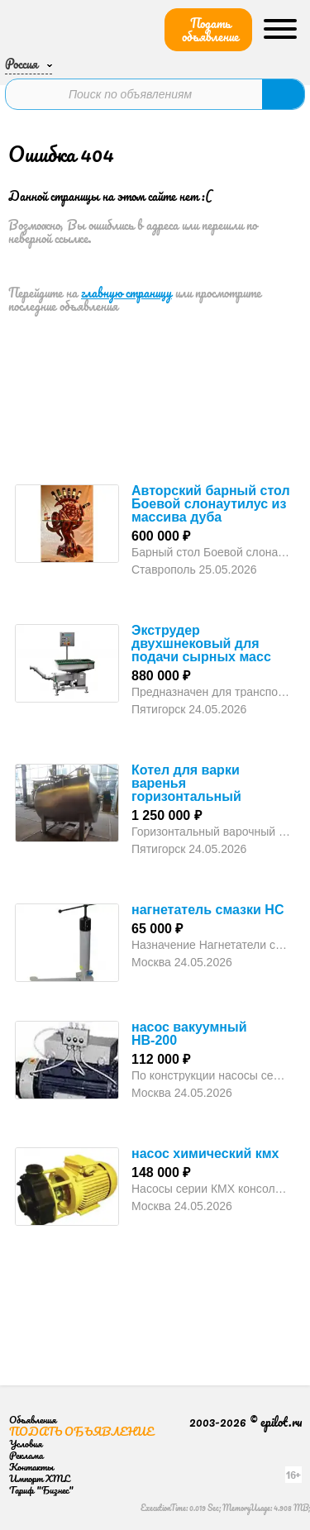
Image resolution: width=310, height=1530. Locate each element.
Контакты (31, 1467)
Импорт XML (39, 1478)
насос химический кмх (205, 1153)
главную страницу (126, 293)
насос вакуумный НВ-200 (188, 1033)
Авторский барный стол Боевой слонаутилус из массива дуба (210, 504)
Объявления (32, 1420)
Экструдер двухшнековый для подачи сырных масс (201, 643)
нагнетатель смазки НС (207, 910)
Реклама (26, 1455)
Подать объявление (210, 29)
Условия (25, 1443)
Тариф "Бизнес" (41, 1490)
